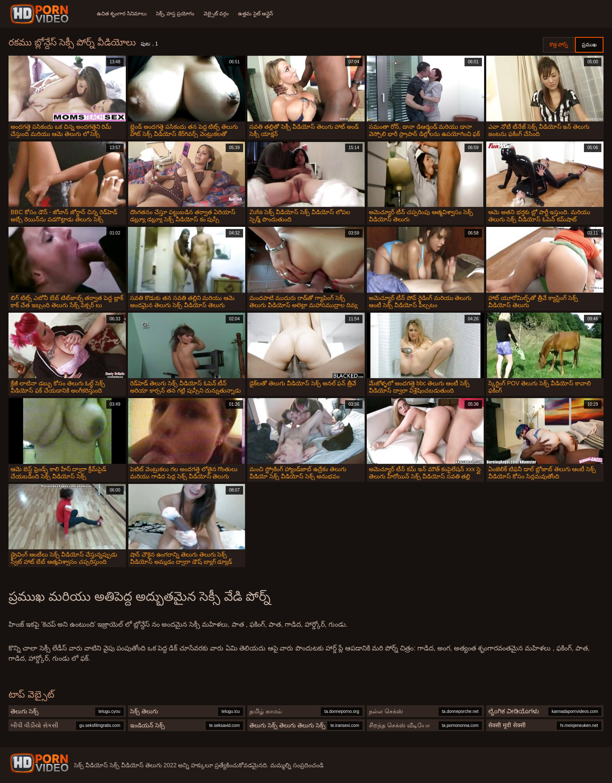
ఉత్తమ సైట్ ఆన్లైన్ (258, 14)
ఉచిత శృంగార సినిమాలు (122, 14)
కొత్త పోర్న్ (559, 45)
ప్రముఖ (589, 45)
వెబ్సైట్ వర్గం (217, 14)
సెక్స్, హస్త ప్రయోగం (176, 14)
